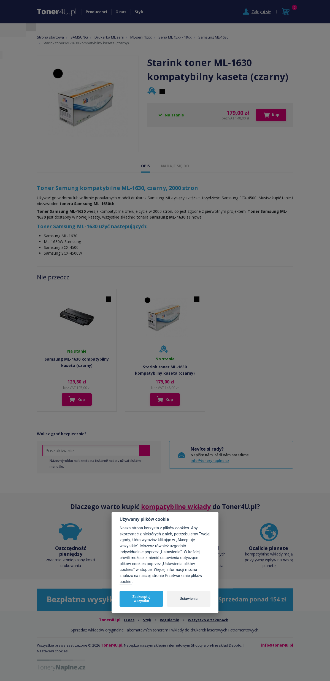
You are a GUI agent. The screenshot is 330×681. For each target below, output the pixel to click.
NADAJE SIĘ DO (175, 165)
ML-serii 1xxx (141, 37)
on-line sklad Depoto (224, 645)
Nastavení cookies (52, 651)
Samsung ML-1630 (213, 37)
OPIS (145, 165)
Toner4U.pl (111, 645)
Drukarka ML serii (109, 37)
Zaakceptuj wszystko (141, 599)
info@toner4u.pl (277, 645)
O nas (120, 11)
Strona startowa (50, 37)
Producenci (96, 11)
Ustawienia (189, 598)
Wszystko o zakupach (208, 619)
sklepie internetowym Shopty (178, 645)
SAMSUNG (79, 37)
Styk (139, 11)
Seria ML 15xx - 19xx (175, 37)
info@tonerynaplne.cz (210, 460)
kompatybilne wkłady (176, 506)
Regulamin (169, 619)
